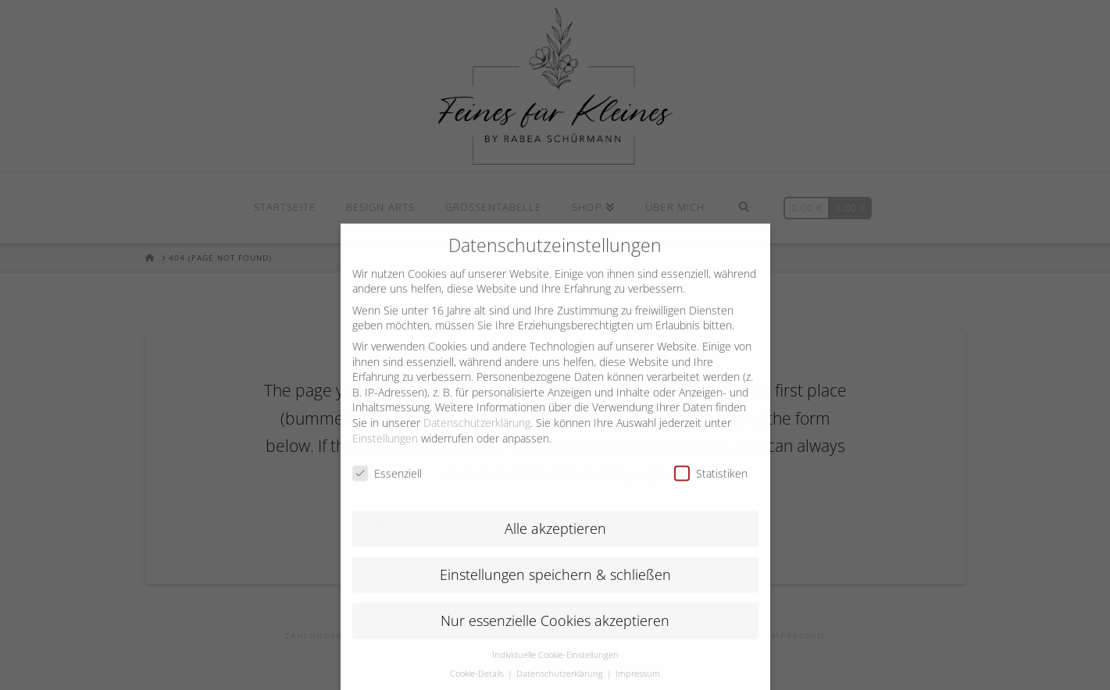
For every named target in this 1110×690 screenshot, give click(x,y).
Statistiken (711, 484)
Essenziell (387, 484)
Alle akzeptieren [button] (555, 538)
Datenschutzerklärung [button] (560, 684)
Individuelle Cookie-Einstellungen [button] (555, 665)
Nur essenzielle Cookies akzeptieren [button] (555, 630)
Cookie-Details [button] (478, 684)
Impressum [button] (638, 684)
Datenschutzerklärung (476, 432)
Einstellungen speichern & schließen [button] (555, 584)
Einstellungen (385, 448)
